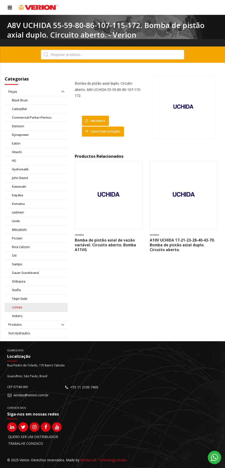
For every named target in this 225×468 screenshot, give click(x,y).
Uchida (79, 235)
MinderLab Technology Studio (103, 460)
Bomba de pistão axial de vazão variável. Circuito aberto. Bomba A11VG (105, 245)
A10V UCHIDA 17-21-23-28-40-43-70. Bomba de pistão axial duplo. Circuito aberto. (182, 245)
